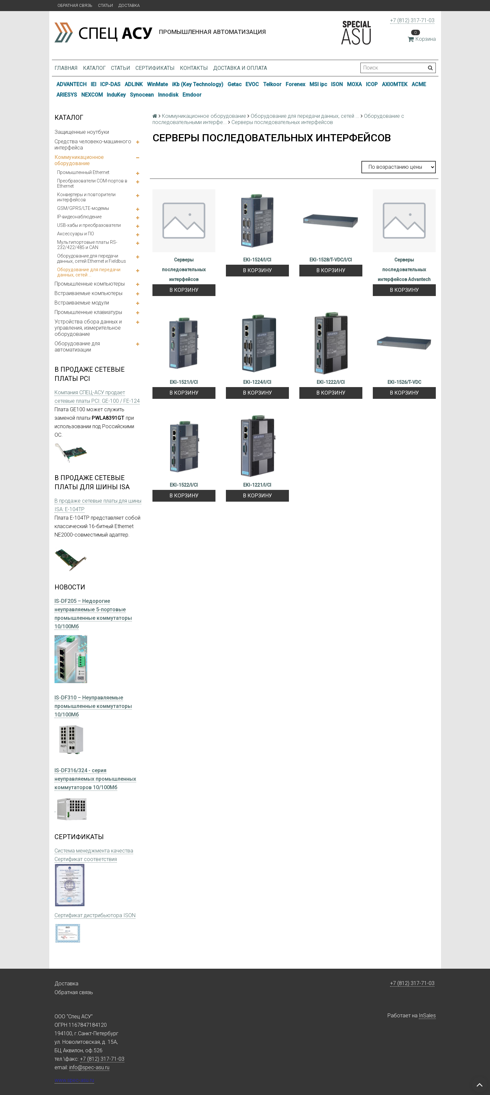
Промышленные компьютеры (90, 284)
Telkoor (272, 84)
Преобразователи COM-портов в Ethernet (92, 183)
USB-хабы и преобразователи (89, 225)
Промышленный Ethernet (83, 172)
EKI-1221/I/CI (257, 485)
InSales (427, 1015)
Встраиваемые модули (82, 303)
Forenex (295, 84)
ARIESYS (66, 95)
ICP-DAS (110, 84)
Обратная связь (74, 5)
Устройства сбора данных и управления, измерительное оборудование (88, 328)
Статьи (105, 5)
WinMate (157, 84)
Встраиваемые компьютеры (88, 293)
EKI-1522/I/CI (184, 485)
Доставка (129, 5)
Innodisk (168, 95)
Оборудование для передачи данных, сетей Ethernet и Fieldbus (91, 258)
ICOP (372, 84)
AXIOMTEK (394, 84)
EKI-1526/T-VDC (404, 382)
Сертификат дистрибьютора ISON (95, 915)
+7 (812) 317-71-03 (412, 20)
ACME (419, 84)
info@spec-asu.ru (89, 1067)
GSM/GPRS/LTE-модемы (83, 208)
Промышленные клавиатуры (88, 312)
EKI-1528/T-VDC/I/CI (330, 259)
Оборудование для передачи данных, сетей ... (88, 272)
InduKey (116, 95)
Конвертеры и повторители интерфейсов (86, 197)
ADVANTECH (71, 84)
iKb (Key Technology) (197, 84)
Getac (235, 84)
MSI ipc (318, 84)
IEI (93, 84)
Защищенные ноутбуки (82, 132)
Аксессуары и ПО (75, 233)
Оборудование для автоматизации (77, 346)
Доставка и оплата (240, 68)
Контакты (194, 68)
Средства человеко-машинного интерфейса (93, 144)
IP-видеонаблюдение (79, 216)
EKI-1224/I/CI (257, 382)
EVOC (252, 84)
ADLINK (134, 84)
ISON (337, 84)
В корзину (183, 290)
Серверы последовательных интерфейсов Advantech (404, 269)
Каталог (94, 68)
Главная (66, 68)
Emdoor (191, 95)
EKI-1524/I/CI (257, 259)
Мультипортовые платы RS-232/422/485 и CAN (87, 245)
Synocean (142, 95)
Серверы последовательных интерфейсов (184, 269)
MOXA (354, 84)
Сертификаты (155, 68)
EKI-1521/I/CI (184, 382)
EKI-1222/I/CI (331, 382)
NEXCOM (92, 95)
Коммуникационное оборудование (79, 160)
